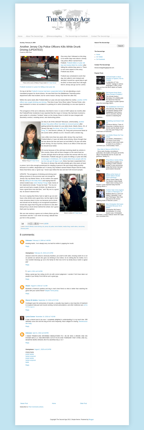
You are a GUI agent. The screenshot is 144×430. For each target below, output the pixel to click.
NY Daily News (51, 83)
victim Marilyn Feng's (40, 183)
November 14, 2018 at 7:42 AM (45, 316)
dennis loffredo (29, 226)
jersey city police (49, 226)
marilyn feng (66, 226)
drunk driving (38, 226)
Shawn (28, 286)
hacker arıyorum (31, 356)
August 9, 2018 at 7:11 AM (39, 286)
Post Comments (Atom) (36, 407)
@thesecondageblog (54, 36)
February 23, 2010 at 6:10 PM (43, 253)
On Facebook (100, 59)
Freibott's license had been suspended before (47, 91)
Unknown (29, 240)
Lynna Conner (30, 316)
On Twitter (99, 57)
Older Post (83, 403)
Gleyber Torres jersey (51, 290)
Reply (27, 246)
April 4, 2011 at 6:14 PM (34, 271)
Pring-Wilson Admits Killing (114, 160)
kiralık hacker (30, 354)
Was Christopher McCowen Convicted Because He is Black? (114, 205)
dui (43, 226)
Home (20, 36)
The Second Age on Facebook (76, 36)
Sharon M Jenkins (32, 300)
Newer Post (24, 403)
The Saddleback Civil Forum (115, 107)
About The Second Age (34, 36)
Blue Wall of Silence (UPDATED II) (108, 149)
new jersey (81, 226)
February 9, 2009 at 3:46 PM (42, 240)
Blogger (91, 419)
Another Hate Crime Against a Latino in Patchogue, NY (115, 190)
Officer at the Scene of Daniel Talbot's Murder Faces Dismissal (113, 175)
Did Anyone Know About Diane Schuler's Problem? (114, 93)
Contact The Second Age (100, 36)
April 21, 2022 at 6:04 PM (41, 333)
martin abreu (74, 226)
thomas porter (25, 228)
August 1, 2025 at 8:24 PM (42, 349)
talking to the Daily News (33, 180)
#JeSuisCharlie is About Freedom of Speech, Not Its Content (114, 78)
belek (27, 362)
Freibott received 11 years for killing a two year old (37, 87)
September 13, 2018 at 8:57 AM (48, 300)
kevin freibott (58, 226)
